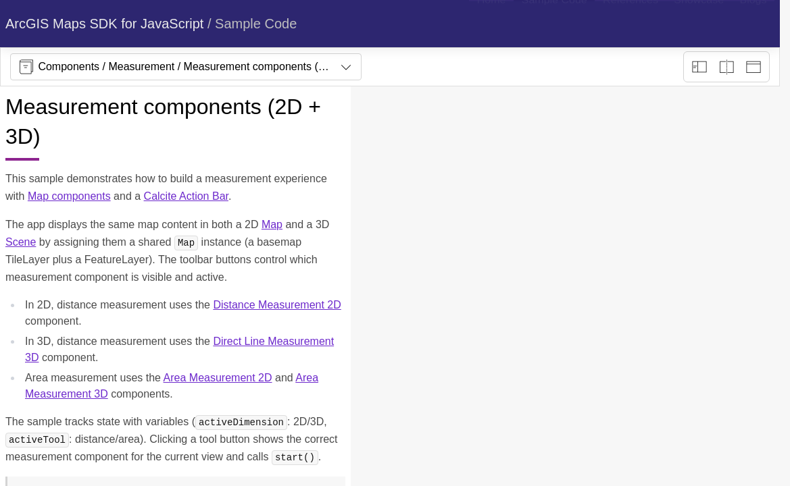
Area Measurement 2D (218, 377)
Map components (69, 196)
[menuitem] (491, 23)
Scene (20, 242)
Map (272, 224)
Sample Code (256, 23)
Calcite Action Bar (186, 196)
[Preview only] (753, 67)
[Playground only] (726, 67)
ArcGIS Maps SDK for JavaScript (104, 23)
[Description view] (699, 67)
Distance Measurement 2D (277, 304)
